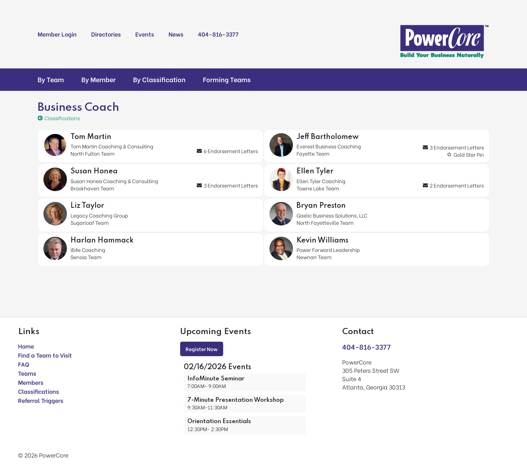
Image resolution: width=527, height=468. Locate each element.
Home (26, 346)
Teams (27, 373)
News (176, 34)
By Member (98, 79)
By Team (51, 79)
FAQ (23, 364)
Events (144, 34)
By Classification (159, 79)
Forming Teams (227, 79)
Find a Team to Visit (45, 355)
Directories (106, 34)
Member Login (57, 34)
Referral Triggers (40, 400)
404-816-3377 (218, 34)
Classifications (38, 391)
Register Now (202, 349)
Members (30, 382)
